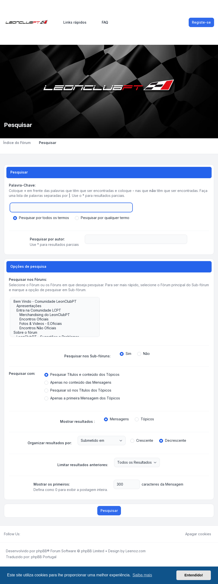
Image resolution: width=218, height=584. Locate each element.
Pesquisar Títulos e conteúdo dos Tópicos (81, 374)
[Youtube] (31, 534)
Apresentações (52, 306)
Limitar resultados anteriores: (82, 465)
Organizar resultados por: (50, 443)
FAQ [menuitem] (101, 22)
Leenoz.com (136, 551)
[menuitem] (72, 22)
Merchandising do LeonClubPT (52, 315)
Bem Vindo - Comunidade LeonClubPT (52, 301)
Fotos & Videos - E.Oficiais (52, 323)
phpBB (41, 551)
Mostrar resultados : (77, 421)
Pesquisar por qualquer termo (102, 218)
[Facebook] (23, 534)
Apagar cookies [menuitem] (195, 534)
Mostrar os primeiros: (52, 484)
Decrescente (172, 440)
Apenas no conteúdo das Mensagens (77, 382)
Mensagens (116, 419)
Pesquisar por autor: (47, 239)
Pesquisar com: (22, 373)
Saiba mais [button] (142, 575)
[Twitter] (27, 534)
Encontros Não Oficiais (52, 328)
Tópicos (144, 419)
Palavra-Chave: (22, 185)
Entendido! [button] (193, 575)
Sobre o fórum (52, 332)
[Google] (35, 534)
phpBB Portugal (43, 557)
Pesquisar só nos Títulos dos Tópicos (77, 390)
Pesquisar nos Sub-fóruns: (87, 356)
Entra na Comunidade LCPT (52, 310)
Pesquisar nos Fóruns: (28, 279)
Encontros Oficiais (52, 319)
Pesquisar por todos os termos (41, 218)
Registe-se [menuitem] (201, 22)
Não (143, 353)
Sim (125, 353)
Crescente (141, 440)
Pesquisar (109, 510)
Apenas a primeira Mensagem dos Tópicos (82, 398)
